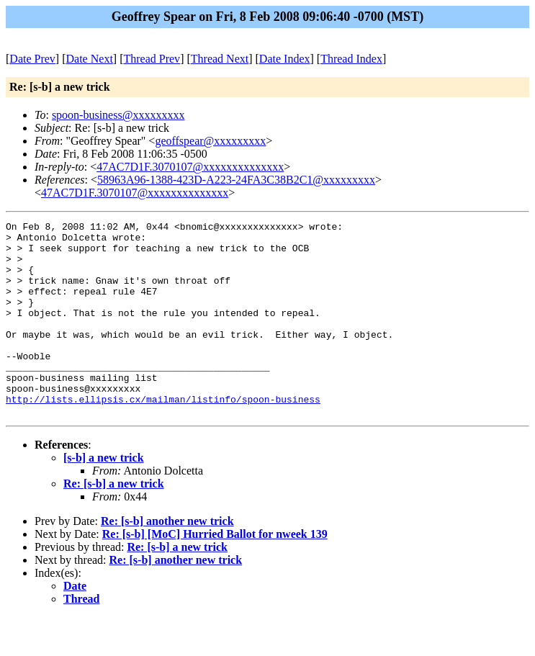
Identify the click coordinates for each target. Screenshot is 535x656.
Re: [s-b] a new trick (113, 522)
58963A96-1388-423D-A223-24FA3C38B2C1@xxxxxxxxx (236, 180)
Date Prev (32, 59)
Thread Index (351, 59)
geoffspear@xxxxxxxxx (210, 141)
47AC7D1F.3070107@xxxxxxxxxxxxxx (190, 167)
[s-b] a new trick (103, 496)
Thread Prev (151, 59)
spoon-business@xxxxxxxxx (118, 115)
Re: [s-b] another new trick (167, 560)
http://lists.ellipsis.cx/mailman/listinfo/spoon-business (163, 435)
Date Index (284, 59)
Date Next (89, 59)
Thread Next (219, 59)
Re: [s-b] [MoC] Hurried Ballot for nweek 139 (215, 573)
